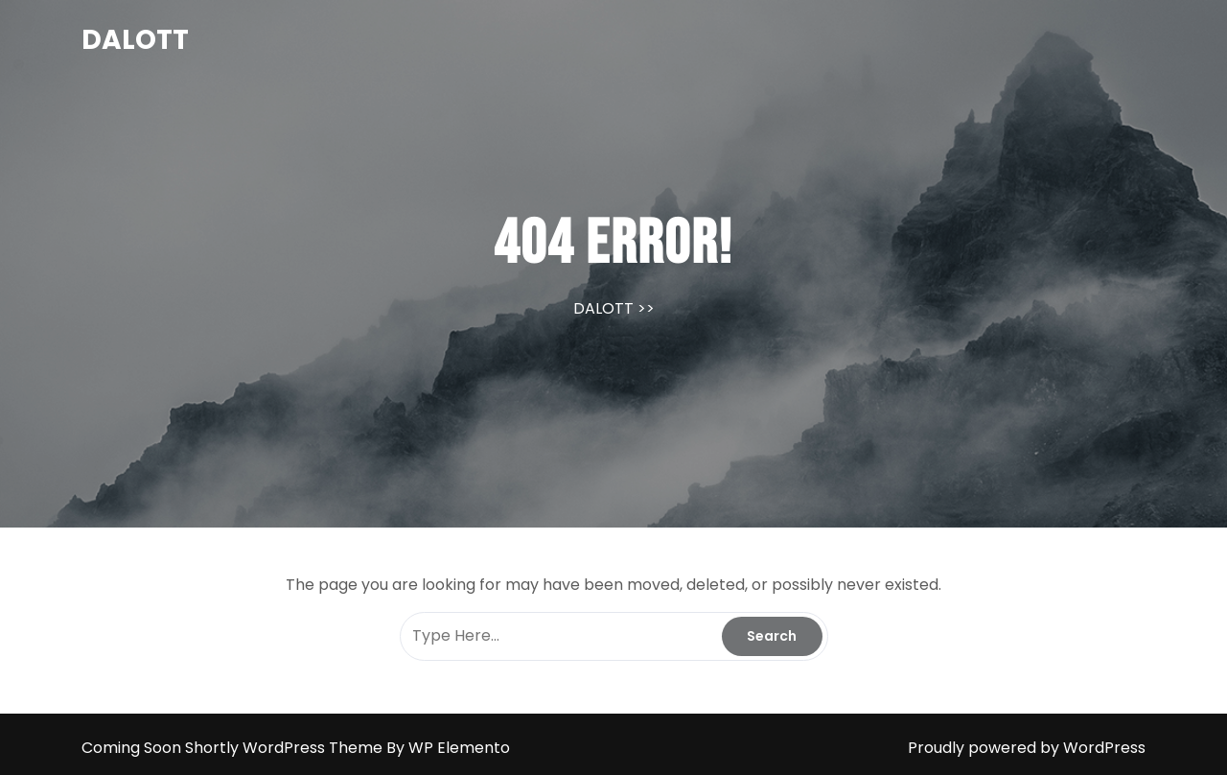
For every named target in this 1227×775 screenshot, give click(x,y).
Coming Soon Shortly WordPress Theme (233, 748)
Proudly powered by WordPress (1027, 748)
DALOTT (135, 40)
